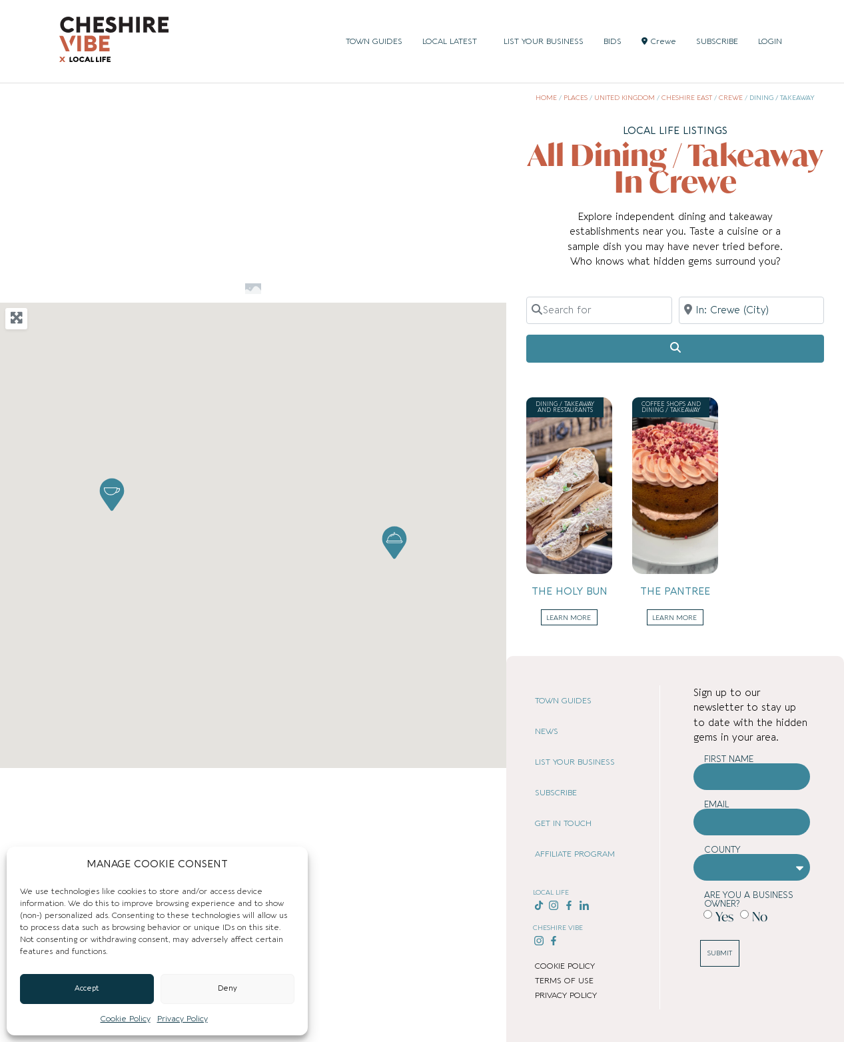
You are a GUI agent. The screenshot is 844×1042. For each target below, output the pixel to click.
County (722, 849)
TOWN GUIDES (374, 41)
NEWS (546, 731)
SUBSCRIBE (717, 41)
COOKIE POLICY (565, 966)
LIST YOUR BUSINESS (544, 41)
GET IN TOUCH (563, 823)
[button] (112, 494)
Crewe (658, 41)
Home (546, 98)
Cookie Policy (126, 1018)
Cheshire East (686, 98)
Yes (724, 916)
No (759, 916)
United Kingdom (624, 98)
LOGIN (770, 41)
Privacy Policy (182, 1018)
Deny (227, 988)
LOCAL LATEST (453, 41)
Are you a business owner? (748, 899)
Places (576, 98)
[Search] (675, 349)
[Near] (751, 310)
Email (716, 804)
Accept (87, 988)
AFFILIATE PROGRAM (575, 854)
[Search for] (598, 310)
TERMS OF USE (564, 980)
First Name (728, 759)
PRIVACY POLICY (566, 995)
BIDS (613, 41)
